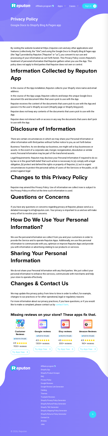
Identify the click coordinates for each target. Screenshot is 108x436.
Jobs (43, 424)
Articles (44, 421)
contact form (62, 304)
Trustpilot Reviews (48, 397)
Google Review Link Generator (52, 387)
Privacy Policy (46, 380)
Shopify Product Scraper (50, 373)
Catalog (44, 390)
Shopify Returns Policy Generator (53, 414)
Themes (44, 394)
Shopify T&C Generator (50, 407)
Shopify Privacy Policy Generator (53, 400)
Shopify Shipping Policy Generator (54, 411)
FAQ (42, 376)
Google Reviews (47, 383)
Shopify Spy (45, 370)
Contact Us (45, 417)
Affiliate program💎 (45, 6)
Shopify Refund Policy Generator (53, 404)
